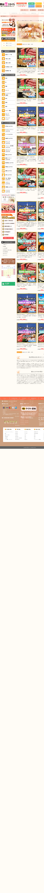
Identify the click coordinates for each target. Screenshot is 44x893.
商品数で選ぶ (33, 13)
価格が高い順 (24, 44)
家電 (34, 436)
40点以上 (26, 439)
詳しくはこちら (17, 425)
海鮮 (5, 433)
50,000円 (16, 433)
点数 (4, 45)
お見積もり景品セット (14, 16)
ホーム (5, 13)
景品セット (32, 20)
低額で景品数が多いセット (5, 16)
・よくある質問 (4, 248)
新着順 (29, 44)
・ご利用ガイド (4, 244)
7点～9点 (26, 433)
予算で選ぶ (24, 13)
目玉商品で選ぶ (14, 13)
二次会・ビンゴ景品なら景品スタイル (23, 20)
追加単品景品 (36, 433)
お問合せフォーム (5, 413)
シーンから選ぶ (36, 20)
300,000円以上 (17, 439)
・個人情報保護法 (5, 251)
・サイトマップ (4, 255)
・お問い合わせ (4, 253)
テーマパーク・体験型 (37, 439)
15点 (25, 436)
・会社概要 (4, 246)
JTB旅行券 (6, 436)
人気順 (32, 44)
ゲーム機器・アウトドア (8, 439)
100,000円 (16, 436)
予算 (4, 43)
